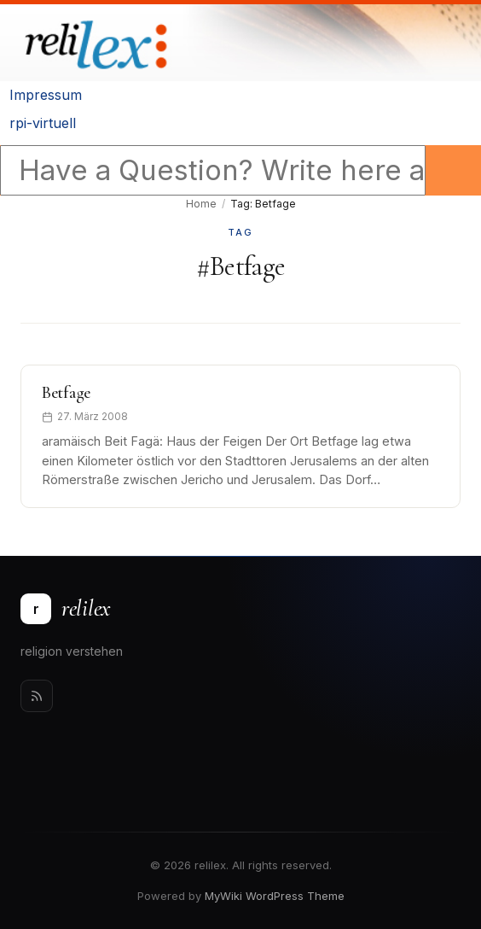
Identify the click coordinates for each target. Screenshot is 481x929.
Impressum (45, 94)
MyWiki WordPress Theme (275, 896)
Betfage (66, 393)
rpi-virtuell (42, 122)
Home (201, 203)
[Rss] (36, 696)
